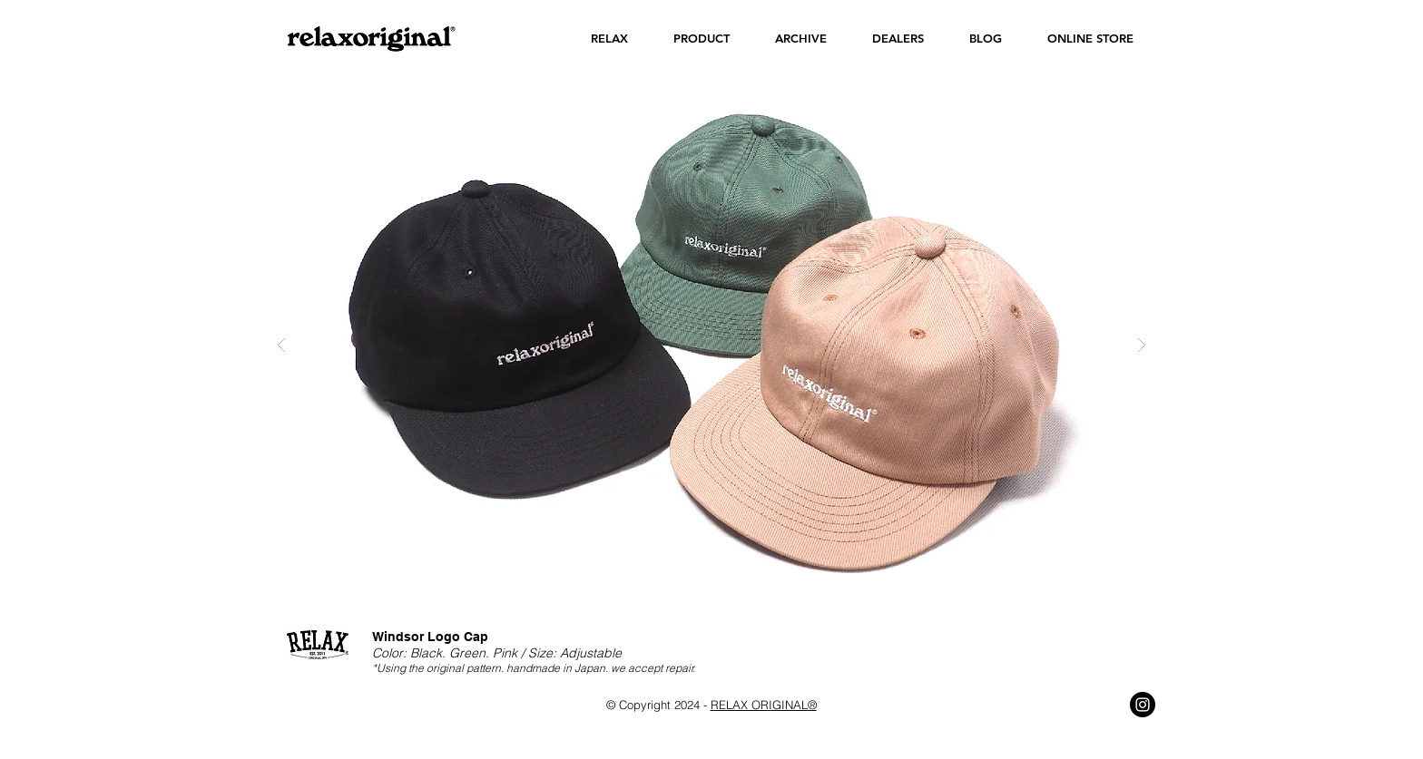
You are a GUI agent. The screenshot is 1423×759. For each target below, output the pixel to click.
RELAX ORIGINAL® (764, 704)
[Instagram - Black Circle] (1142, 704)
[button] (609, 38)
